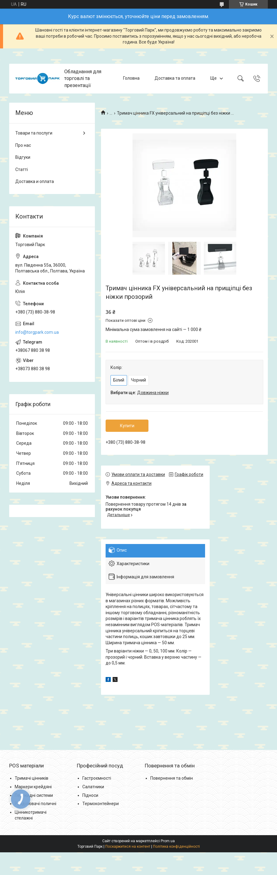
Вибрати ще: (139, 392)
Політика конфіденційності (176, 846)
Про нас (23, 145)
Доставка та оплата (175, 78)
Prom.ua (168, 841)
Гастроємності (96, 778)
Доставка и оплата (34, 181)
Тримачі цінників (31, 778)
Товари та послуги (33, 133)
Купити (127, 425)
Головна (131, 78)
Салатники (93, 786)
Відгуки (22, 157)
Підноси (90, 795)
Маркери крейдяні (33, 786)
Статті (21, 169)
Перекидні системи (34, 795)
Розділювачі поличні (35, 803)
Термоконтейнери (100, 803)
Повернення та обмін (171, 778)
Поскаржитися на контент (127, 846)
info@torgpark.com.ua (37, 332)
